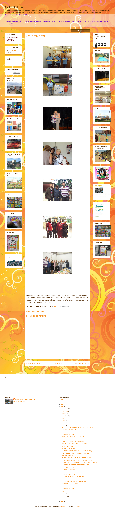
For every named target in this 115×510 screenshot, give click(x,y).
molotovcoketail (63, 506)
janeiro (64, 498)
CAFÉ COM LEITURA (68, 434)
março (64, 493)
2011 (62, 406)
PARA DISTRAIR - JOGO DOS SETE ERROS (74, 443)
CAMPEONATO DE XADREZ (70, 439)
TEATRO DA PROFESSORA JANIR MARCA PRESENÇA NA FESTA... (81, 451)
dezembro (65, 409)
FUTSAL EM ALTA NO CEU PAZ (70, 486)
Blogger (78, 506)
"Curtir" (14, 51)
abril (63, 491)
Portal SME (10, 63)
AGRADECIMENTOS (36, 36)
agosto (64, 418)
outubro (64, 413)
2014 (62, 399)
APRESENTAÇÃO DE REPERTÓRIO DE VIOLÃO (75, 465)
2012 (62, 404)
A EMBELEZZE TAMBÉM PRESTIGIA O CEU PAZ (75, 453)
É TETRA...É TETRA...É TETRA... (71, 429)
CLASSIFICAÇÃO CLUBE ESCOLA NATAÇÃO (74, 481)
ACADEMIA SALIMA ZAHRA (69, 448)
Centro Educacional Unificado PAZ (25, 399)
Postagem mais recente (33, 363)
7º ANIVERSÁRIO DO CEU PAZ (70, 479)
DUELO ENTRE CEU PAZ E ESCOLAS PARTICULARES (77, 432)
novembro (65, 411)
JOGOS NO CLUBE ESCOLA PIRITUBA (73, 483)
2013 (62, 402)
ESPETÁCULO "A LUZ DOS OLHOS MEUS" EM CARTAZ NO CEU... (80, 462)
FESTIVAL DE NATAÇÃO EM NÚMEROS (73, 476)
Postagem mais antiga (82, 363)
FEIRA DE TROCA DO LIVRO (70, 474)
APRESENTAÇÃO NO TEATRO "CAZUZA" (73, 436)
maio (63, 425)
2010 (62, 501)
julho (63, 420)
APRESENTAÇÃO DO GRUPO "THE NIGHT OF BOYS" (77, 460)
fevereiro (64, 496)
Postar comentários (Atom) (60, 369)
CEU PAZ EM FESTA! (68, 467)
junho (63, 423)
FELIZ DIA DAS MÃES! (68, 472)
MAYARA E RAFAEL (67, 446)
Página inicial (58, 363)
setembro (65, 416)
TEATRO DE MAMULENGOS (70, 469)
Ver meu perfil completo (19, 401)
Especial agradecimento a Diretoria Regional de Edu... (76, 441)
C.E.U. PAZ (14, 7)
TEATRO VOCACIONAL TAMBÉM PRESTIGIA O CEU (76, 458)
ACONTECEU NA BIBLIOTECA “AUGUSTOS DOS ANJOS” (78, 427)
